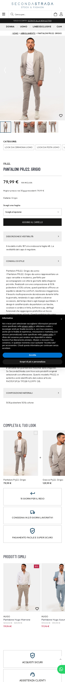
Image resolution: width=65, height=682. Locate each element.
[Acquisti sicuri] (32, 656)
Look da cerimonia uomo (19, 147)
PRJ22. (7, 163)
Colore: (7, 198)
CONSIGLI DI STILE (32, 261)
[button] (29, 14)
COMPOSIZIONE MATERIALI (32, 393)
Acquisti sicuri (32, 662)
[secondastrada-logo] (32, 5)
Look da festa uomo (48, 147)
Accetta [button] (32, 355)
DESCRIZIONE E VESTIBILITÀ (32, 236)
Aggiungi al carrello (32, 222)
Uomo (15, 33)
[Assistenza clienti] (32, 675)
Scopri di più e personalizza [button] (32, 362)
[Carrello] (55, 14)
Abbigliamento (28, 33)
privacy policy (28, 326)
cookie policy (47, 334)
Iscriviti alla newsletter (40, 21)
